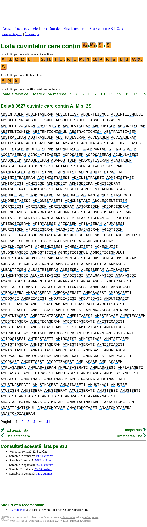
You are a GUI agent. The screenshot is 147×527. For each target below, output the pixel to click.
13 (127, 94)
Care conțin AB (101, 28)
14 (135, 94)
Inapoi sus (135, 430)
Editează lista (14, 430)
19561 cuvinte (44, 456)
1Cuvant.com (17, 509)
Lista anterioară (15, 436)
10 (102, 94)
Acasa (6, 28)
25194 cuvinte (43, 469)
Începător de (50, 28)
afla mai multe (68, 517)
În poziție (32, 34)
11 (111, 94)
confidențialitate (90, 517)
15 (144, 94)
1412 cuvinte (44, 473)
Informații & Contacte (80, 521)
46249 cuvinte (44, 464)
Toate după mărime (49, 94)
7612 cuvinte (43, 460)
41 (48, 422)
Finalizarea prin (74, 28)
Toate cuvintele (26, 28)
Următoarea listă (130, 436)
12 (119, 94)
